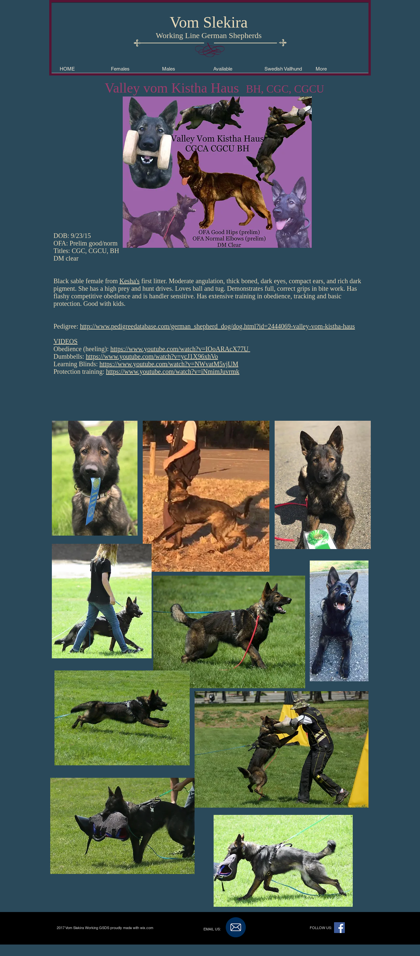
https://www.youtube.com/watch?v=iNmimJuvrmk (173, 371)
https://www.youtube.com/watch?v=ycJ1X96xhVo (152, 356)
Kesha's (129, 281)
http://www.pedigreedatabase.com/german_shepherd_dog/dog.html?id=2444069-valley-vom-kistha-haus (217, 326)
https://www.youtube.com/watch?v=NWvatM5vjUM (168, 364)
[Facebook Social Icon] (339, 927)
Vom (184, 22)
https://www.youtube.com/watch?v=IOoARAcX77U (179, 348)
